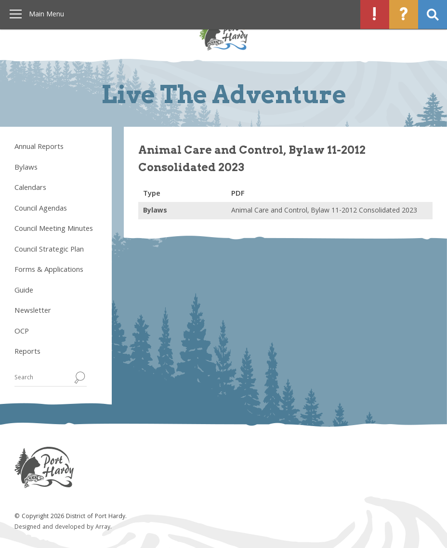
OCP (21, 332)
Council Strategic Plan (49, 250)
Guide (23, 291)
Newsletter (32, 311)
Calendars (30, 188)
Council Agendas (40, 209)
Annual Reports (39, 147)
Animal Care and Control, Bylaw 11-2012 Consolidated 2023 (324, 211)
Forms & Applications (48, 270)
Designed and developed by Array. (63, 527)
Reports (27, 352)
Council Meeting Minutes (53, 229)
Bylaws (26, 168)
